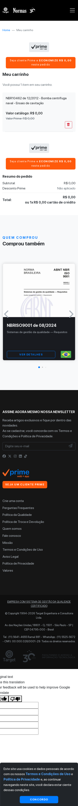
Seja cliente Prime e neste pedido (41, 62)
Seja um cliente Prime (25, 484)
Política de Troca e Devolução (23, 522)
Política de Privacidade (37, 436)
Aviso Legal (10, 557)
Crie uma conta (13, 501)
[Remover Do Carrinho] (68, 124)
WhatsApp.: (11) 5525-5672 (59, 637)
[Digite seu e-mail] (34, 446)
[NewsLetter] (71, 446)
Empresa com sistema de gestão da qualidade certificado (39, 603)
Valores (7, 570)
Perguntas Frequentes (18, 508)
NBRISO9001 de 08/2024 (31, 325)
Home (6, 30)
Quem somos (12, 529)
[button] (39, 367)
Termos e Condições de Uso (22, 549)
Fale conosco (11, 536)
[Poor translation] (15, 699)
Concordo (39, 799)
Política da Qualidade (17, 515)
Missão (7, 543)
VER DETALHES (31, 354)
